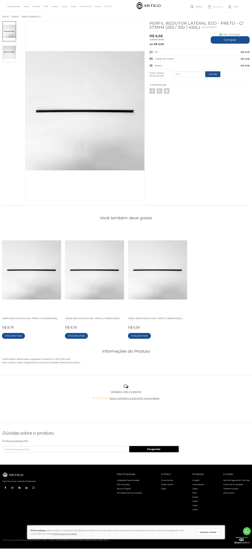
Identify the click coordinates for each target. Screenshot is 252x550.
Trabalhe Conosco (230, 487)
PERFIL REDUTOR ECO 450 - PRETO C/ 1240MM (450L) (30, 317)
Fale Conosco (228, 491)
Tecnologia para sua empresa (129, 491)
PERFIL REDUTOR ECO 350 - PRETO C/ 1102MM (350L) (93, 317)
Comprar (230, 40)
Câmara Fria (85, 6)
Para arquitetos (123, 483)
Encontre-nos (167, 479)
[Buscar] (196, 6)
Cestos (64, 6)
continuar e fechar (208, 532)
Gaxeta (54, 6)
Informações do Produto (126, 349)
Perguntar (154, 447)
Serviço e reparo (124, 487)
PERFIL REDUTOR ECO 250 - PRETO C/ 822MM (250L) (156, 317)
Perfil (45, 6)
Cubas (73, 6)
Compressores (13, 6)
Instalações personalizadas (128, 479)
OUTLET (108, 6)
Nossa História (167, 483)
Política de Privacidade (65, 533)
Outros (97, 6)
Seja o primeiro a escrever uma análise (135, 396)
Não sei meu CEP (156, 76)
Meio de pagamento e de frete (236, 479)
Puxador (36, 6)
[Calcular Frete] (212, 74)
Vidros (26, 6)
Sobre (163, 487)
